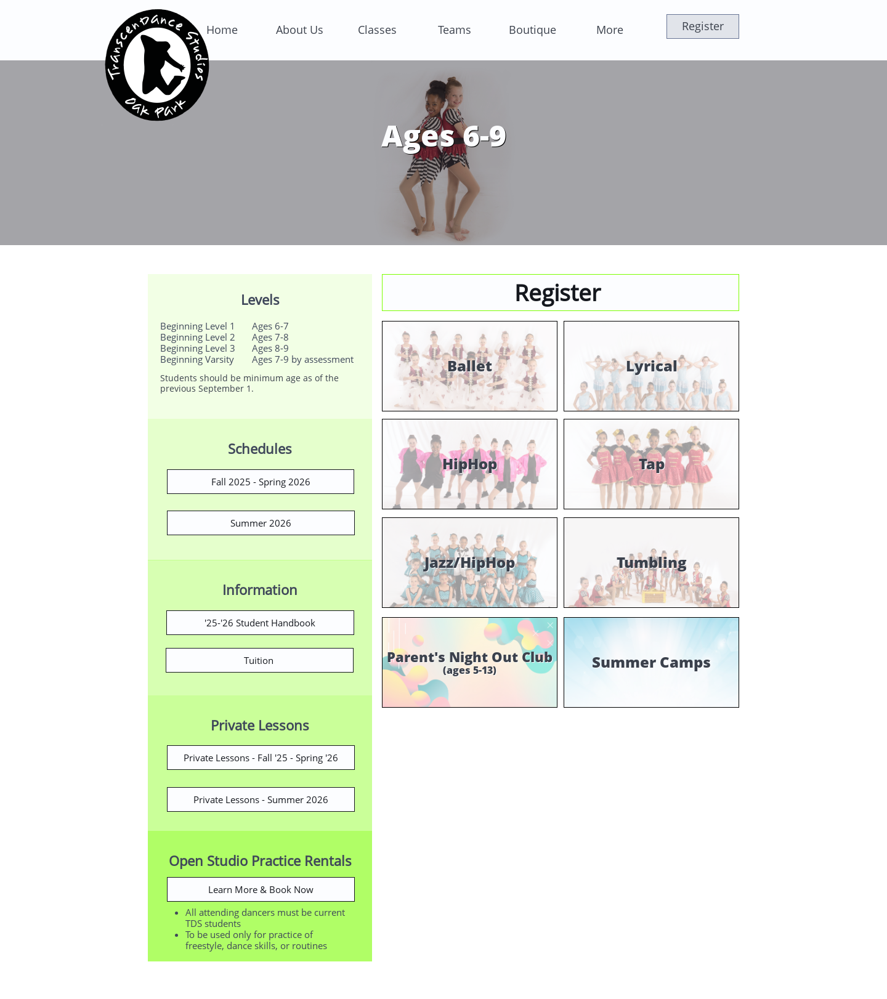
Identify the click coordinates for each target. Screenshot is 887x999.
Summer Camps (651, 662)
